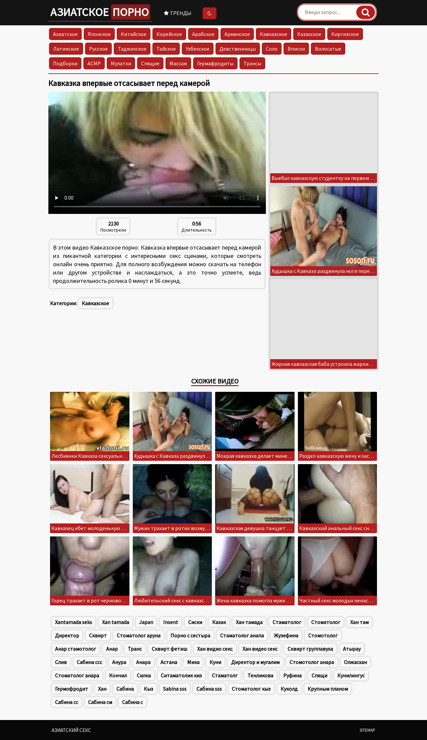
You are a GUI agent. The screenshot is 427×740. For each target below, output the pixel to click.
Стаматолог (287, 622)
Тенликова (260, 675)
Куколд (289, 688)
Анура (119, 662)
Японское (99, 34)
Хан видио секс (215, 648)
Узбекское (197, 48)
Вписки (296, 48)
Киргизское (345, 34)
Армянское (237, 34)
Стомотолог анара (312, 662)
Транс (135, 648)
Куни (215, 662)
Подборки (65, 63)
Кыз (148, 688)
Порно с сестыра (190, 635)
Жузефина (286, 635)
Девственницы (238, 48)
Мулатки (121, 63)
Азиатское (100, 12)
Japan (146, 622)
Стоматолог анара (77, 675)
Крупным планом (328, 688)
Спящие (150, 63)
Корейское (169, 34)
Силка (144, 675)
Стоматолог (325, 622)
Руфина (292, 675)
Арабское (203, 34)
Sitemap (367, 730)
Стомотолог (323, 635)
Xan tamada (115, 622)
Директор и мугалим (255, 662)
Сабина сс (66, 702)
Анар (112, 648)
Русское (98, 48)
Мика (193, 662)
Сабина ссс (89, 662)
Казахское (309, 34)
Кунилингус (351, 675)
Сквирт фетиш (169, 648)
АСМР (94, 63)
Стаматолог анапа (242, 635)
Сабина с (132, 702)
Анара (143, 662)
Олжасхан (355, 662)
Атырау (352, 648)
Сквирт (98, 635)
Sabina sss (174, 688)
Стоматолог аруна (138, 635)
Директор (67, 635)
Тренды (177, 13)
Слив (61, 662)
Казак (219, 622)
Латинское (66, 48)
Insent (170, 622)
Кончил (118, 675)
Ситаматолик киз (181, 675)
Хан (102, 688)
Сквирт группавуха (310, 648)
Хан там (359, 622)
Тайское (166, 48)
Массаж (178, 63)
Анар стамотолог (75, 648)
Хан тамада (249, 622)
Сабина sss (209, 688)
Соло (272, 48)
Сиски (195, 622)
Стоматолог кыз (251, 688)
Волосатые (328, 48)
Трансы (252, 63)
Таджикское (132, 48)
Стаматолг (225, 675)
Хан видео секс (260, 648)
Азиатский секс (71, 730)
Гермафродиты (215, 63)
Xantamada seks (73, 622)
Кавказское (273, 34)
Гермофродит (71, 688)
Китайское (133, 34)
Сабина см (100, 702)
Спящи (319, 675)
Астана (168, 662)
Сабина (125, 688)
